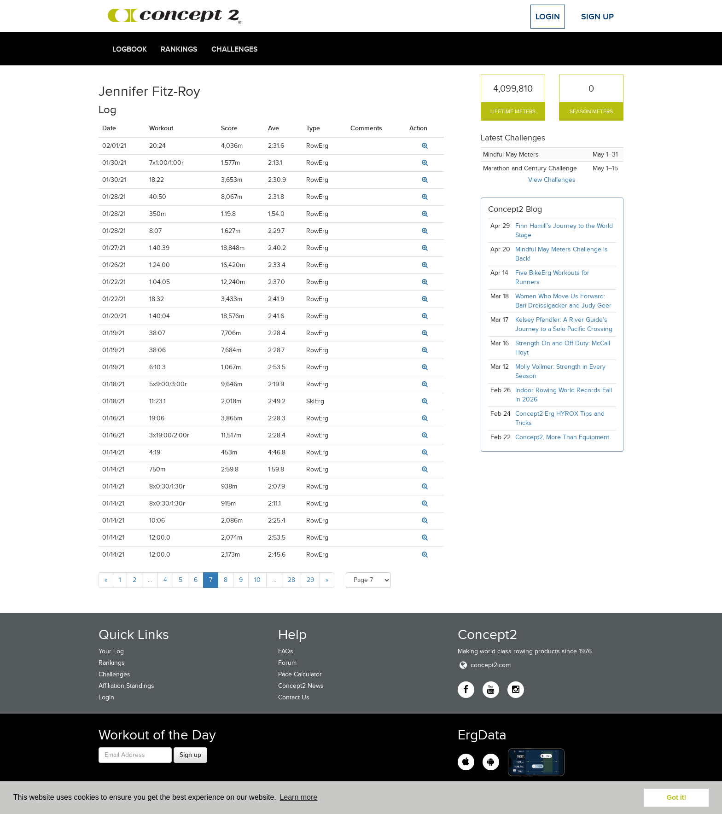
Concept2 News (301, 685)
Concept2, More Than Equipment (562, 437)
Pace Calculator (300, 674)
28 (291, 579)
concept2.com (484, 665)
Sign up (190, 754)
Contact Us (293, 697)
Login (548, 16)
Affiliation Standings (126, 685)
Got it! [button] (676, 797)
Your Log (111, 651)
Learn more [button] (298, 797)
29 (310, 579)
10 (257, 579)
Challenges (234, 49)
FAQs (285, 651)
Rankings (179, 49)
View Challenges (552, 179)
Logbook (129, 49)
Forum (287, 662)
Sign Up (597, 16)
